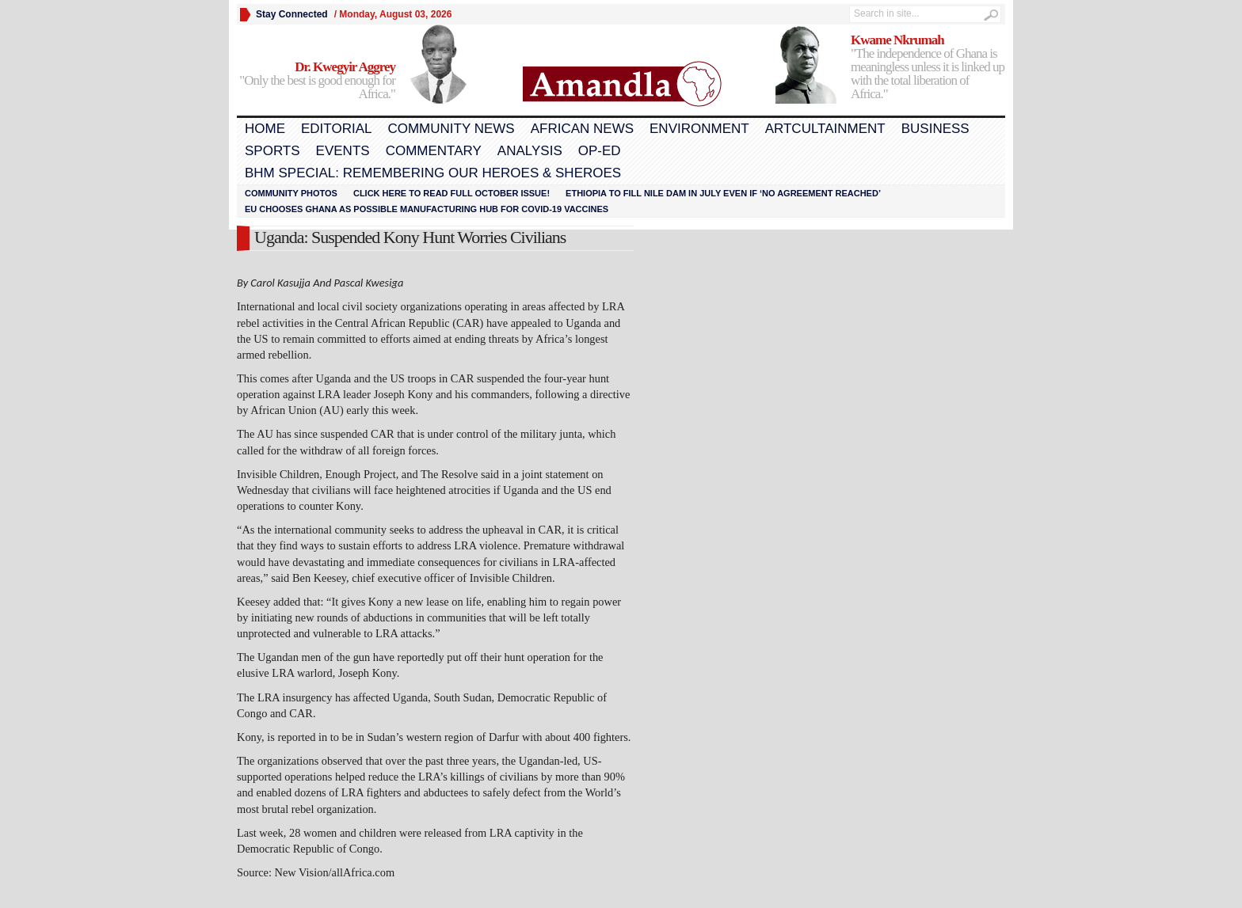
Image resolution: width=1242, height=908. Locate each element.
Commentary (434, 150)
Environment (699, 128)
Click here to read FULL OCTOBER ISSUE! (451, 193)
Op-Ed (599, 150)
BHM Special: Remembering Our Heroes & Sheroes (433, 172)
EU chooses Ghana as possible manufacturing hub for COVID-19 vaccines (426, 209)
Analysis (529, 150)
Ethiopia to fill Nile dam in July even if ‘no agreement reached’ (723, 193)
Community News (450, 128)
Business (935, 128)
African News (582, 128)
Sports (272, 150)
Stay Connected (292, 14)
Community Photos (291, 193)
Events (343, 150)
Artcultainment (825, 128)
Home (265, 128)
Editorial (336, 128)
